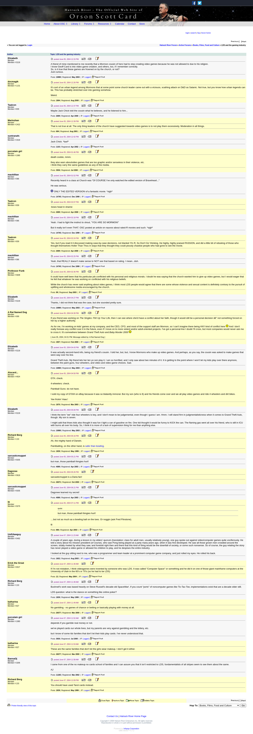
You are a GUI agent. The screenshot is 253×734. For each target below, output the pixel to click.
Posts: (56, 77)
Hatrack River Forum (168, 45)
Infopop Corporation (131, 729)
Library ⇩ (76, 23)
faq (198, 33)
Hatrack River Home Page (133, 716)
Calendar (119, 23)
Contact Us (112, 716)
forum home (206, 33)
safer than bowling (94, 446)
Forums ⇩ (89, 23)
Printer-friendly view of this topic (21, 706)
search (193, 33)
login (187, 33)
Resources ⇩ (105, 23)
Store (142, 23)
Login (29, 45)
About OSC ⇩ (61, 23)
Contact (132, 23)
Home (47, 23)
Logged (87, 77)
